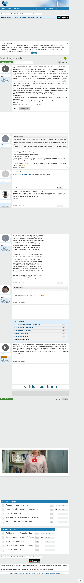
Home (3, 8)
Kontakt (11, 573)
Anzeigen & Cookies (35, 573)
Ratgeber (34, 8)
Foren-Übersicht (5, 556)
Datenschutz (27, 573)
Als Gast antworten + (7, 62)
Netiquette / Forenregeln (49, 573)
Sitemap (58, 573)
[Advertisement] (40, 373)
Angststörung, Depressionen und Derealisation (23, 517)
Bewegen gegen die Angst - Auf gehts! (20, 537)
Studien (57, 8)
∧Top (80, 581)
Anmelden (64, 11)
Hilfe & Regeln (49, 8)
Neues (9, 8)
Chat (41, 8)
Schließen (33, 53)
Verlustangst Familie (11, 58)
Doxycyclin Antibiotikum (15, 513)
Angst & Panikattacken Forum (18, 556)
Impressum (21, 573)
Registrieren (56, 11)
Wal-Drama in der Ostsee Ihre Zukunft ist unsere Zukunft (27, 533)
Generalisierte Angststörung (34, 556)
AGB (42, 573)
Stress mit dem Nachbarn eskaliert (19, 521)
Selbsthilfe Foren (18, 8)
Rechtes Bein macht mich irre (17, 505)
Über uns (16, 573)
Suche (27, 8)
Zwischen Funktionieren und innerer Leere (22, 509)
